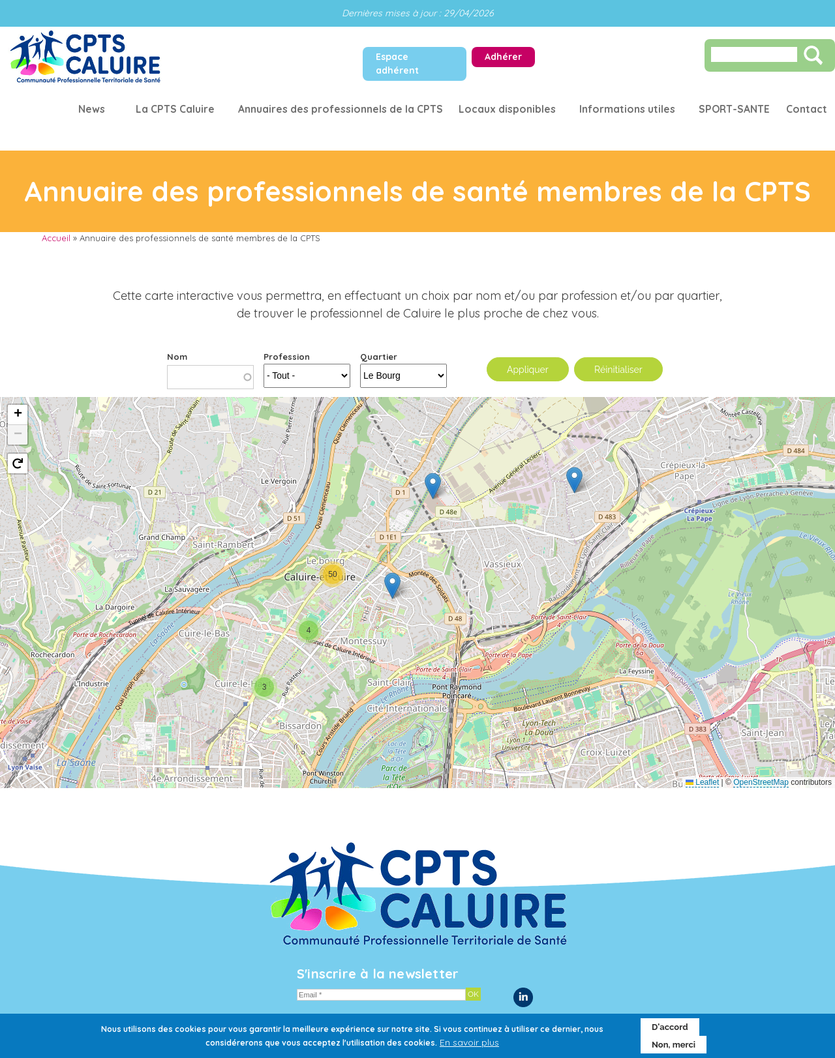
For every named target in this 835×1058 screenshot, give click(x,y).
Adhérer (503, 57)
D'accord (670, 1027)
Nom (177, 356)
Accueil (56, 238)
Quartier (378, 356)
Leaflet (702, 782)
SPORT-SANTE (734, 108)
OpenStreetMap (761, 782)
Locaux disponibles (507, 108)
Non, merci (673, 1045)
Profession (287, 356)
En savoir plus (469, 1042)
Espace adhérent (397, 63)
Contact (806, 108)
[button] (574, 480)
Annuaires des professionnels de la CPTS (339, 108)
